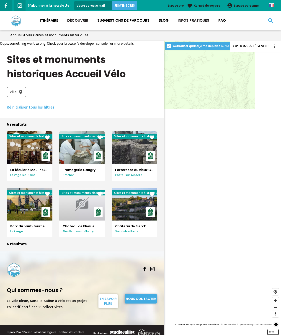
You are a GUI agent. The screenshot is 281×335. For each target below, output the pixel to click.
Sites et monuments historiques (62, 35)
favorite (47, 137)
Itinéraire (49, 20)
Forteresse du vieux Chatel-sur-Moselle (148, 170)
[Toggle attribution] (276, 324)
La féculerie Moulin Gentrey (33, 170)
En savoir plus (108, 301)
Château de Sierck (130, 226)
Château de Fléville (79, 226)
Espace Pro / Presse (19, 332)
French (271, 5)
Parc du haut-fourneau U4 (32, 226)
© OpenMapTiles (228, 324)
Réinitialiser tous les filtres (30, 107)
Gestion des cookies (71, 332)
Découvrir (77, 20)
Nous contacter (141, 298)
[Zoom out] (275, 307)
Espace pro (176, 5)
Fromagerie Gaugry (79, 170)
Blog (164, 20)
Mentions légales (45, 332)
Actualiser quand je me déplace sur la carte (205, 46)
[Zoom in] (275, 300)
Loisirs (29, 35)
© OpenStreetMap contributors (251, 324)
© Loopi (268, 324)
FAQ (222, 20)
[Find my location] (275, 291)
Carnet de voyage (207, 5)
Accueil (16, 35)
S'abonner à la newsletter (49, 5)
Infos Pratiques (193, 20)
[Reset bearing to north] (275, 314)
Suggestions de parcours (123, 20)
